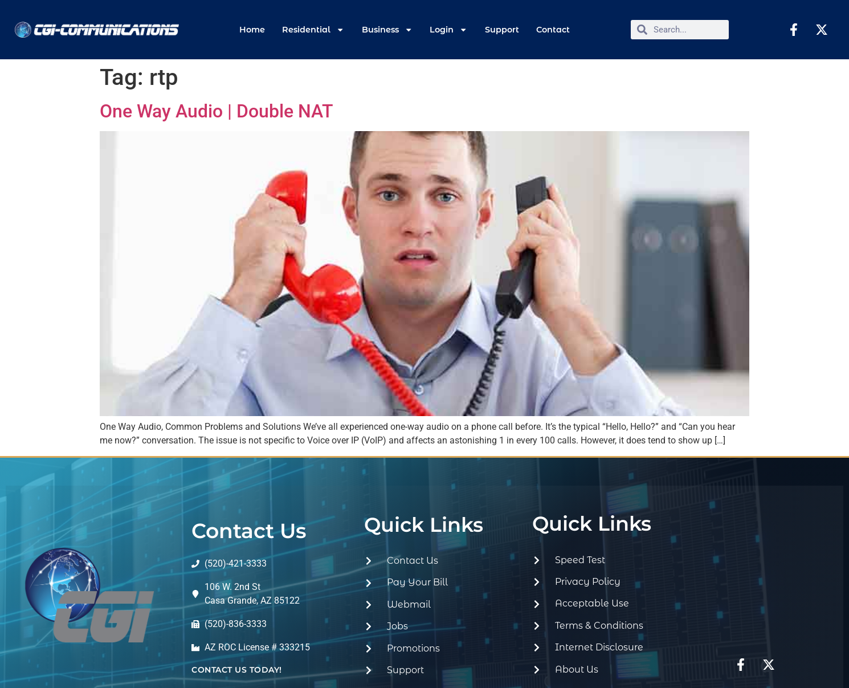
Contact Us (249, 530)
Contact (553, 30)
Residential (313, 29)
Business (387, 29)
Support (502, 30)
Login (448, 29)
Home (252, 30)
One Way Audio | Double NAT (216, 111)
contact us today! (236, 670)
